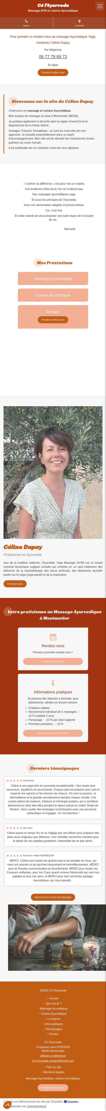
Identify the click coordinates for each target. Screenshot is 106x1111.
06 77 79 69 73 (53, 56)
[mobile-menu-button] (99, 6)
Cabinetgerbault (36, 1106)
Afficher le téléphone (53, 1055)
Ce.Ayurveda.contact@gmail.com (53, 1060)
